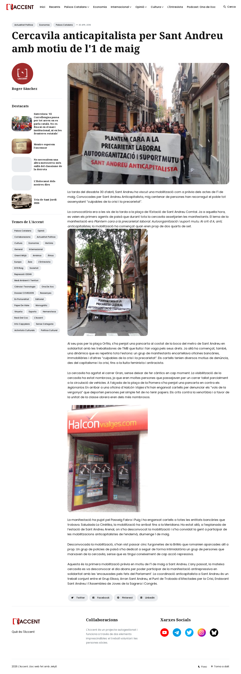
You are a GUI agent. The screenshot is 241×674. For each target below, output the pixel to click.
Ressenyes (45, 293)
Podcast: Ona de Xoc (201, 7)
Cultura (18, 243)
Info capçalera (22, 324)
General (18, 249)
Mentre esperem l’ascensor (44, 146)
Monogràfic (41, 305)
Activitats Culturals (24, 330)
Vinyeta (18, 311)
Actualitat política (23, 24)
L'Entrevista (175, 7)
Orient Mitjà (20, 255)
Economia (100, 7)
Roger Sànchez (24, 88)
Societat (34, 268)
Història (49, 243)
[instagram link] (202, 632)
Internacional (36, 249)
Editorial (39, 299)
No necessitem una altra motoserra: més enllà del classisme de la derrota (48, 164)
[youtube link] (164, 632)
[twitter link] (189, 632)
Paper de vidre (21, 305)
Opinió (41, 230)
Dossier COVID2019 (24, 293)
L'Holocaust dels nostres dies (44, 182)
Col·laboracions (22, 236)
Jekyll (53, 666)
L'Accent (38, 317)
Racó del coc (21, 317)
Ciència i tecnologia (24, 286)
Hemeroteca (49, 311)
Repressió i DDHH (23, 274)
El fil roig (18, 268)
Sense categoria (44, 324)
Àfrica (51, 255)
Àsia (30, 261)
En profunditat (21, 299)
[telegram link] (177, 632)
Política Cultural (49, 330)
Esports (32, 311)
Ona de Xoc (48, 286)
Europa (17, 261)
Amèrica (37, 255)
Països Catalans (64, 24)
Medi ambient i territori (26, 280)
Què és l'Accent (23, 632)
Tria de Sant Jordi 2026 (45, 201)
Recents (54, 7)
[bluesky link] (214, 632)
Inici (42, 7)
